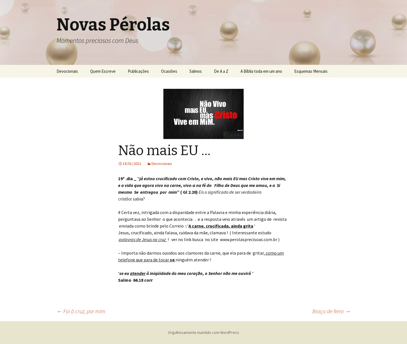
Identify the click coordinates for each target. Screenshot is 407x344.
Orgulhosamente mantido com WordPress (203, 332)
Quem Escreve (103, 71)
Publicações (138, 71)
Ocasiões (169, 71)
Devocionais (67, 71)
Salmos (195, 71)
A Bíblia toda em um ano (261, 71)
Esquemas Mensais (311, 71)
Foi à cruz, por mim (81, 311)
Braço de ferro (331, 311)
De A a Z (221, 71)
